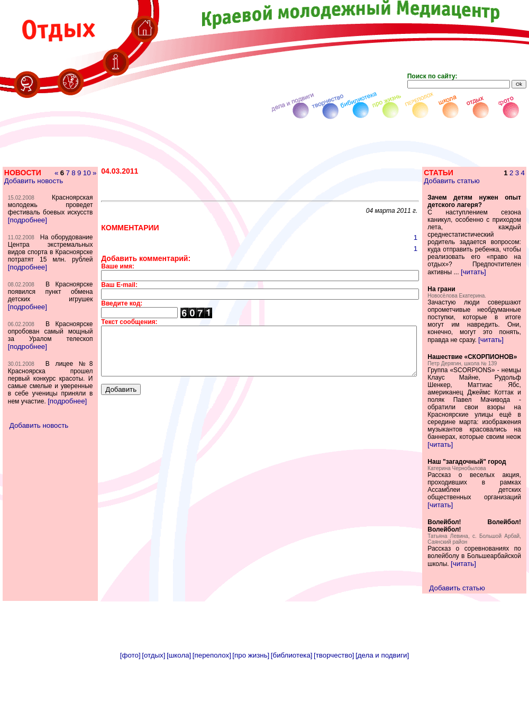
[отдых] (153, 707)
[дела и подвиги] (382, 707)
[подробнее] (27, 242)
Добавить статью (466, 181)
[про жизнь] (250, 707)
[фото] (130, 707)
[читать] (462, 287)
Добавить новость (33, 188)
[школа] (179, 707)
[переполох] (212, 707)
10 (66, 180)
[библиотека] (292, 707)
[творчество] (334, 707)
